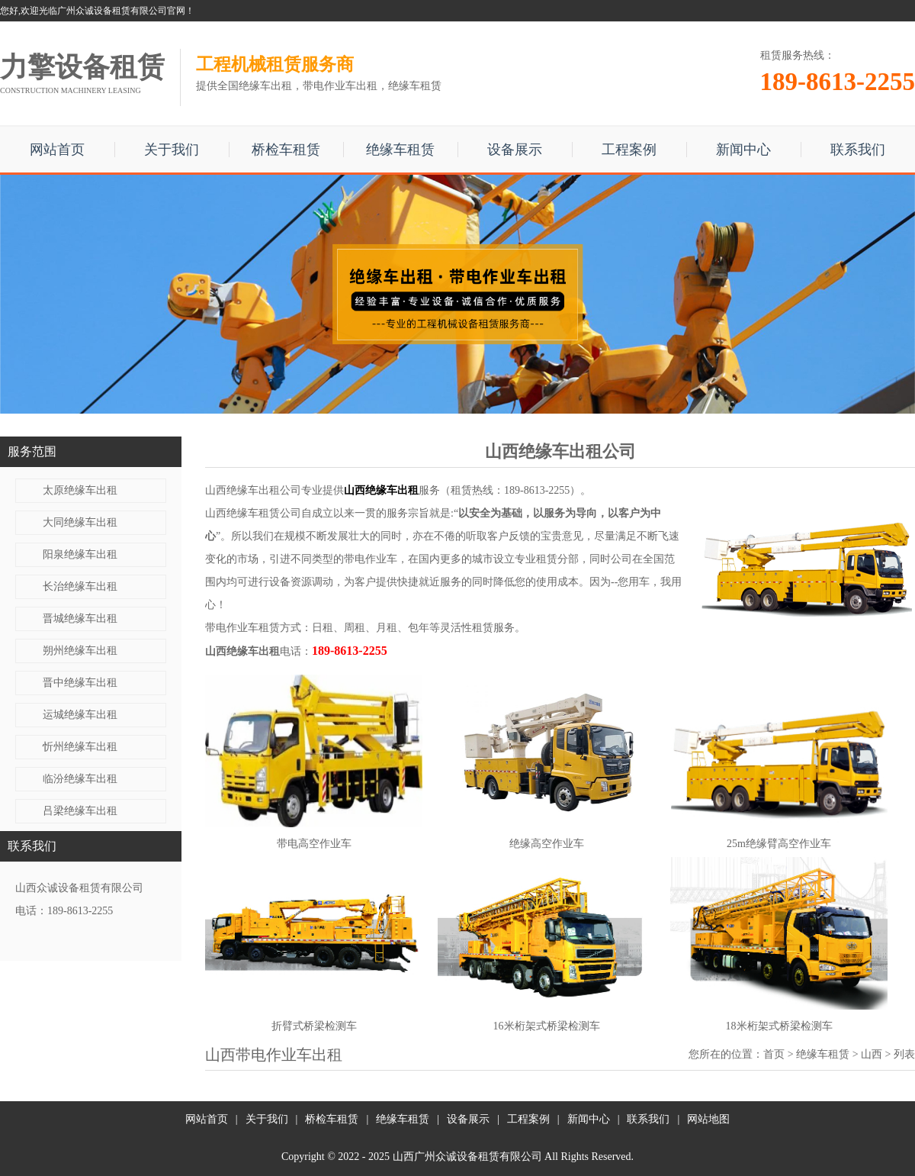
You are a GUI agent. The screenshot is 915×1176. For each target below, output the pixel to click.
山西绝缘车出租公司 (253, 490)
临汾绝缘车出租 (80, 779)
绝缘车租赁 (400, 149)
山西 (871, 1054)
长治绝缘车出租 (80, 586)
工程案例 (629, 149)
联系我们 (857, 149)
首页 (774, 1054)
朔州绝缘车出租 (80, 650)
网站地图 (708, 1119)
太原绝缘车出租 (80, 490)
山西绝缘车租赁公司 (253, 513)
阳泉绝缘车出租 (80, 554)
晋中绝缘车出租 (80, 682)
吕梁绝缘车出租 (80, 811)
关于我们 (171, 149)
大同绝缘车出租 (80, 522)
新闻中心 (743, 149)
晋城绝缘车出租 (80, 618)
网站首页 (57, 149)
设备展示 (514, 149)
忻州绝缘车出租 (80, 746)
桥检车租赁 (286, 149)
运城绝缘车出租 (80, 714)
